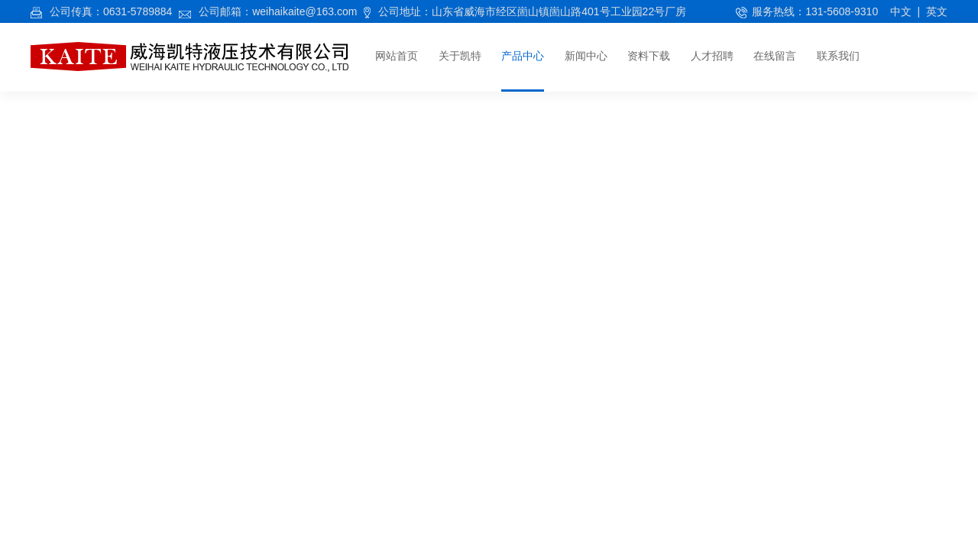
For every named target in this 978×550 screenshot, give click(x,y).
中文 (901, 11)
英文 (936, 11)
